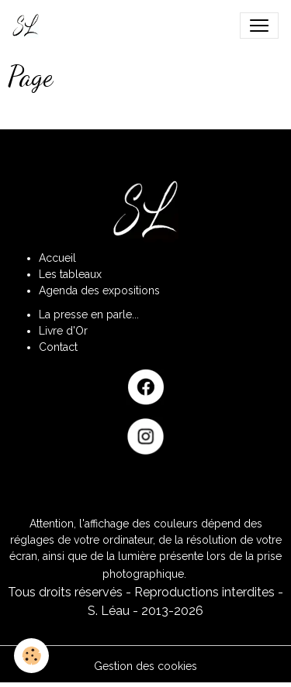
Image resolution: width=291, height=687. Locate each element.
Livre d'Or (63, 331)
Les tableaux (70, 274)
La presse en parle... (89, 314)
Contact (58, 347)
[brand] (28, 25)
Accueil (57, 258)
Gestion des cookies (145, 666)
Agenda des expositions (99, 290)
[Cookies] (31, 655)
